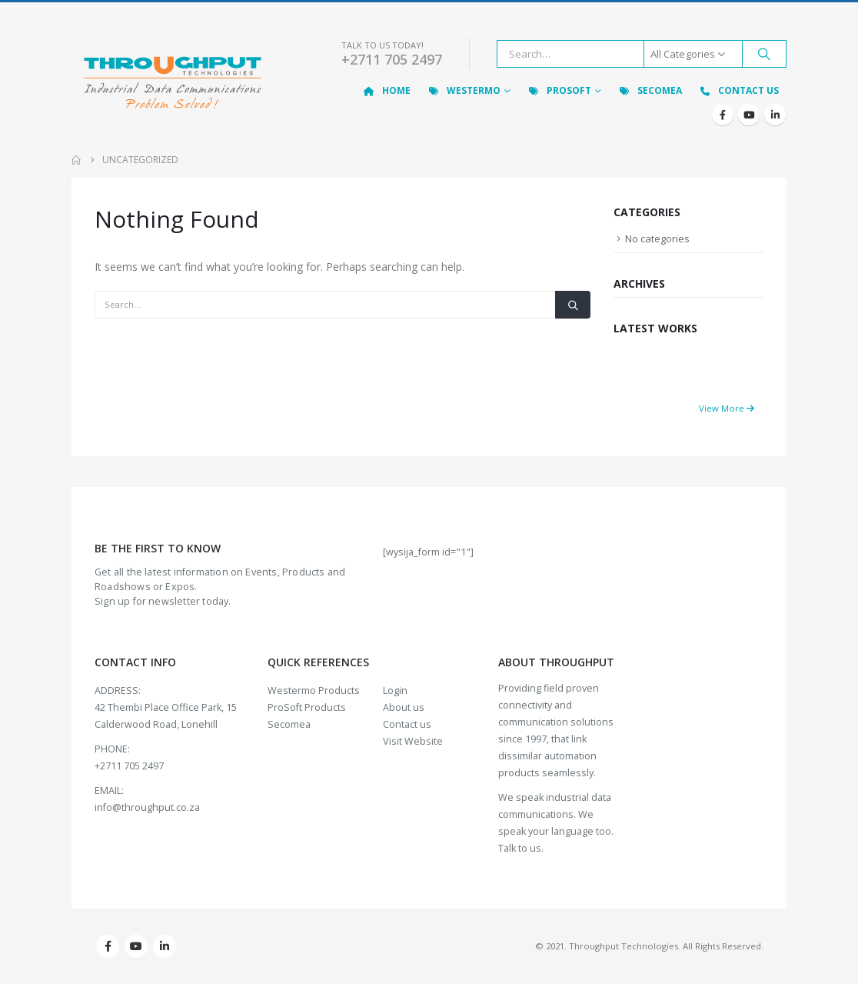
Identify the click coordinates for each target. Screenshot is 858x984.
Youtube (136, 946)
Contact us (407, 724)
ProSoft (559, 90)
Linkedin (164, 946)
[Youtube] (749, 114)
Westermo (463, 90)
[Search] (764, 54)
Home (386, 90)
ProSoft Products (307, 707)
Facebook (107, 946)
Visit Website (413, 741)
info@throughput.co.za (147, 807)
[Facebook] (722, 114)
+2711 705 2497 (391, 59)
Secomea (649, 90)
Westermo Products (314, 690)
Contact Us (738, 90)
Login (395, 690)
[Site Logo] (173, 84)
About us (403, 707)
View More (726, 408)
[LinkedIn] (775, 114)
